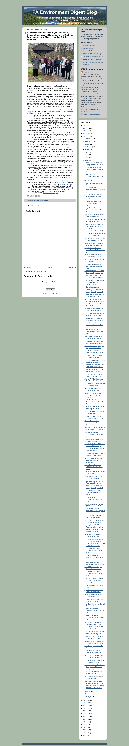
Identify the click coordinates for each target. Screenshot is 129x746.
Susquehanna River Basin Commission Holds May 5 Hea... (94, 467)
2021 (85, 700)
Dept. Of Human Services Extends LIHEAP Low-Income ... (95, 250)
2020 (85, 703)
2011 (85, 727)
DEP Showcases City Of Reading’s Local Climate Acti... (93, 550)
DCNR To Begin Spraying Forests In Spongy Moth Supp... (93, 196)
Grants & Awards (88, 48)
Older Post (72, 267)
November (88, 141)
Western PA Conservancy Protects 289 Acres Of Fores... (93, 395)
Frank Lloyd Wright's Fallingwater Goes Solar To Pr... (94, 402)
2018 (85, 708)
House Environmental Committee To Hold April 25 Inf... (94, 617)
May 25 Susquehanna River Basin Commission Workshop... (93, 460)
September (88, 147)
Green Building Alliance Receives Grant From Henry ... (94, 325)
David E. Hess (87, 72)
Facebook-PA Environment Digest (93, 56)
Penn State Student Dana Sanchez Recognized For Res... (93, 266)
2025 (85, 128)
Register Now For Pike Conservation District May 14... (94, 331)
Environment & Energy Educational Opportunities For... (94, 434)
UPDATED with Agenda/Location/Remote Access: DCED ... (93, 671)
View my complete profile (91, 114)
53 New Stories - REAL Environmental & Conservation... (92, 423)
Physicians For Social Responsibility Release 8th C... (94, 176)
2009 (85, 733)
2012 (85, 724)
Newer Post (27, 267)
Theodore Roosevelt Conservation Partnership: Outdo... (94, 183)
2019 (85, 705)
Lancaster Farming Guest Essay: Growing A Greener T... (94, 169)
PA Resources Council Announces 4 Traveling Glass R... (95, 511)
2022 (85, 136)
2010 (85, 730)
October (87, 144)
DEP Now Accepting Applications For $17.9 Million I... (95, 190)
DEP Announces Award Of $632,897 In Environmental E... (94, 557)
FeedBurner (55, 293)
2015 (85, 716)
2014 (85, 719)
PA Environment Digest (50, 193)
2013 (85, 722)
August (87, 149)
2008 (85, 735)
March (87, 691)
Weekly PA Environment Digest (92, 59)
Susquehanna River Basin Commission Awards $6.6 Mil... (93, 203)
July (86, 152)
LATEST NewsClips (89, 45)
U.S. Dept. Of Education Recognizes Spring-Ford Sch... (93, 499)
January (87, 697)
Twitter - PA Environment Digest (93, 54)
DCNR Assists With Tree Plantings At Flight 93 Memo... (92, 492)
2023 (85, 133)
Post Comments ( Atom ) (40, 271)
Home (50, 267)
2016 (85, 713)
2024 (85, 131)
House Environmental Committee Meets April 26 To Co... (95, 611)
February (88, 694)
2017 (85, 711)
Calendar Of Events (89, 51)
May (86, 158)
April (86, 160)
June (86, 155)
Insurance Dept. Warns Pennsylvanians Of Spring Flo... (94, 585)
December (88, 138)
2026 (85, 125)
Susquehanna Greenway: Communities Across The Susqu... (93, 210)
